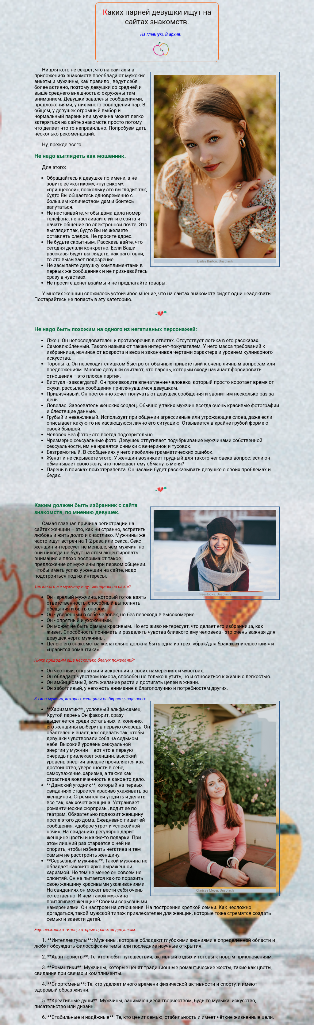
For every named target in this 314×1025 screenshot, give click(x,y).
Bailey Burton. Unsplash (215, 261)
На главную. (152, 34)
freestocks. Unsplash (215, 594)
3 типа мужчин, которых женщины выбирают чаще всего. (90, 698)
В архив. (173, 34)
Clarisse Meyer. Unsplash (215, 891)
